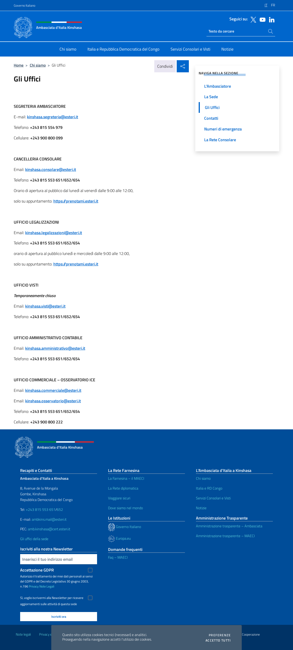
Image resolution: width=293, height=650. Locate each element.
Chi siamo (38, 65)
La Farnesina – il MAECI (126, 478)
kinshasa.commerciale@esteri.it (53, 390)
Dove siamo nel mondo (125, 508)
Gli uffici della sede (34, 539)
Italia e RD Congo (209, 488)
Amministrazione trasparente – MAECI (225, 536)
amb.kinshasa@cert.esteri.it (49, 529)
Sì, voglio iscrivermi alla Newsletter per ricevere (51, 597)
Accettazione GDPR (37, 570)
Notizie (201, 508)
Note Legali (46, 586)
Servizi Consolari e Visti (213, 498)
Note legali (23, 634)
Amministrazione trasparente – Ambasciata (229, 526)
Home (19, 65)
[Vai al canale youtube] (261, 19)
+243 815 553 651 (40, 509)
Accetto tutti (218, 640)
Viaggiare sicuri (119, 498)
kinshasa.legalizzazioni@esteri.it (53, 233)
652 (60, 509)
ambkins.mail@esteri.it (49, 519)
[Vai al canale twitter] (252, 19)
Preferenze (220, 635)
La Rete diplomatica (123, 488)
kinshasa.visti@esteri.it (45, 306)
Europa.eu (119, 538)
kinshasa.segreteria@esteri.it (52, 117)
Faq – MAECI (118, 557)
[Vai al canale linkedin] (270, 19)
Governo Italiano (24, 5)
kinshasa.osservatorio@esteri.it (53, 401)
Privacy (34, 586)
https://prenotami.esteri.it (75, 201)
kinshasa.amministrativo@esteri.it (55, 348)
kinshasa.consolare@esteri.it (50, 169)
